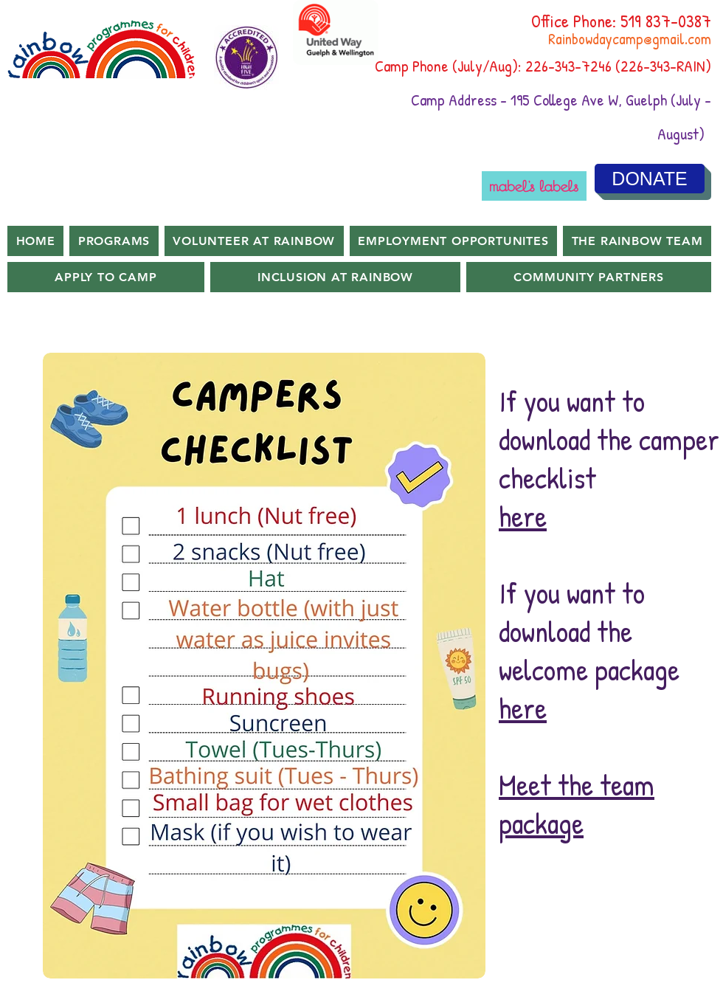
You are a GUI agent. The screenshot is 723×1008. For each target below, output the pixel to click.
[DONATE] (650, 178)
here (523, 516)
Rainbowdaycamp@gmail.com (629, 38)
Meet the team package (576, 803)
